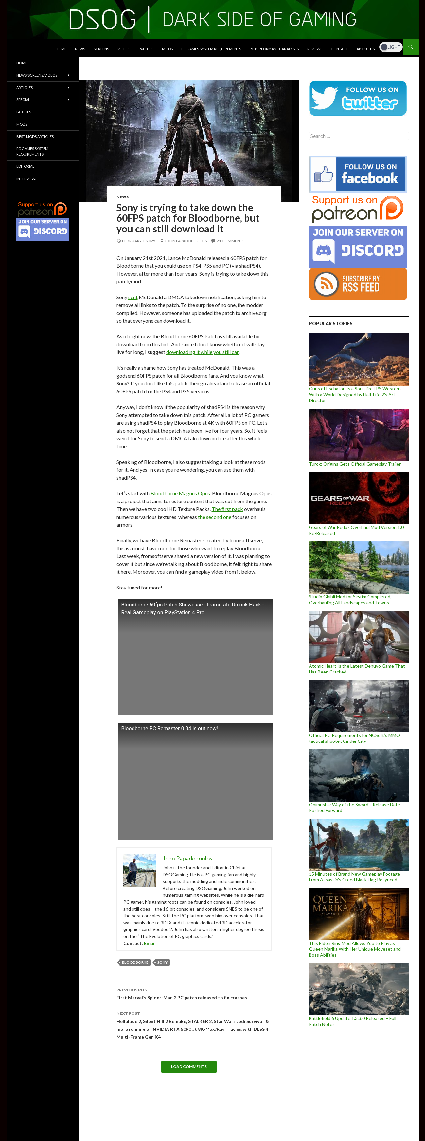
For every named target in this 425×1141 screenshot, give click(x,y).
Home (61, 49)
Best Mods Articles (35, 136)
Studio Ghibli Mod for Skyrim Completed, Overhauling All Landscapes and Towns (350, 599)
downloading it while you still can (202, 352)
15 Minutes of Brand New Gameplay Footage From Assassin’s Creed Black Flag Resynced (354, 876)
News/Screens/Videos (36, 75)
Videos (123, 49)
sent (133, 297)
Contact (339, 49)
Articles (24, 87)
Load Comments (189, 1066)
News (80, 49)
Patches (146, 49)
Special (23, 99)
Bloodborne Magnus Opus (180, 493)
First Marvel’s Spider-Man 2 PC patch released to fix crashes (194, 993)
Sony (162, 962)
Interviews (26, 179)
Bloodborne (135, 962)
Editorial (25, 166)
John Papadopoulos (186, 240)
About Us (366, 49)
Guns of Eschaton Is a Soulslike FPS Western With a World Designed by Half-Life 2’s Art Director (355, 394)
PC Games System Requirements (211, 49)
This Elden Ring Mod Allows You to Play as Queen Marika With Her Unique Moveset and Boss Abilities (355, 949)
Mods (167, 49)
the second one (214, 517)
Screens (101, 49)
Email (150, 943)
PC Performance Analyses (274, 49)
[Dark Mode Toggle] (391, 47)
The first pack (227, 509)
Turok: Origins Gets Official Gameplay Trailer (355, 464)
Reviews (314, 49)
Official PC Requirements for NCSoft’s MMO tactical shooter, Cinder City (354, 738)
